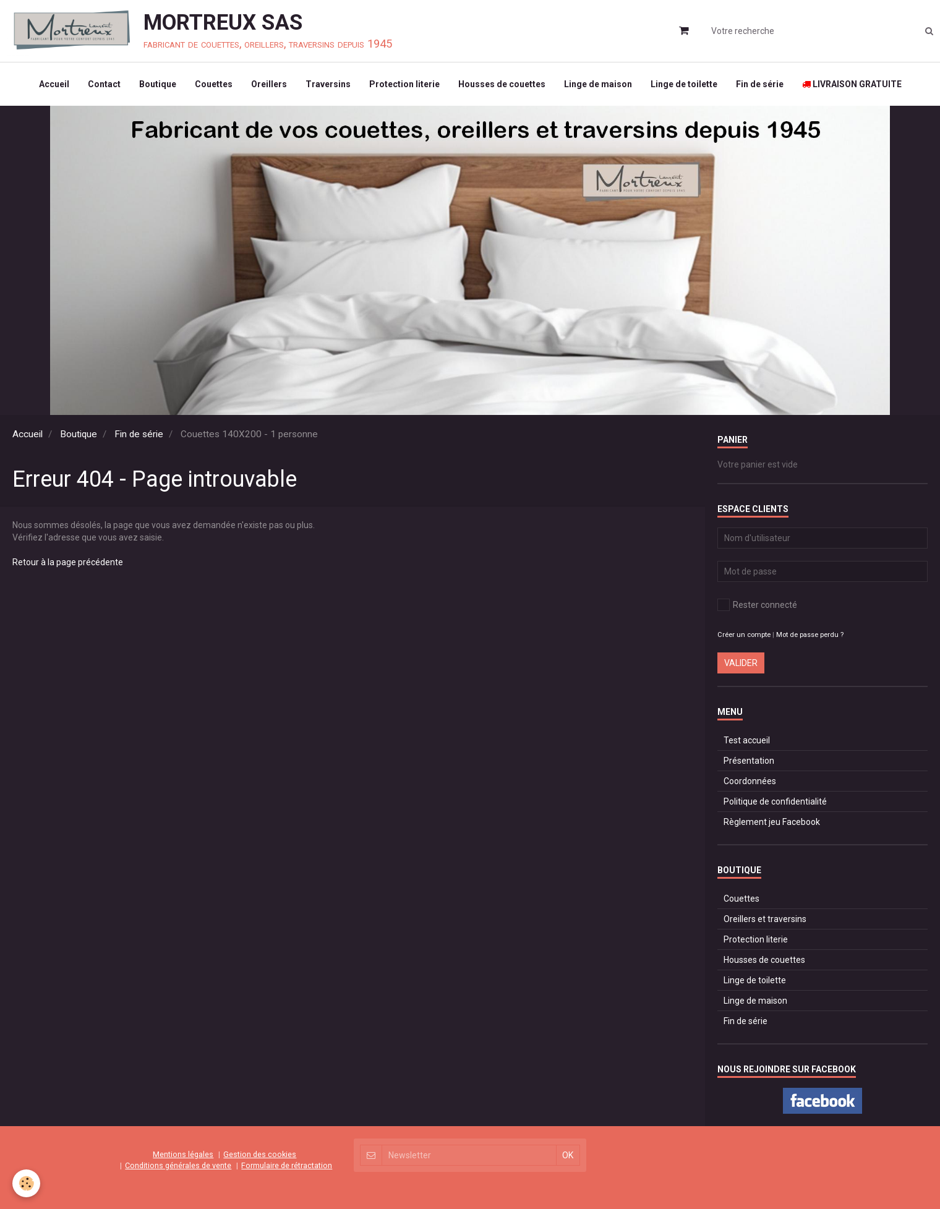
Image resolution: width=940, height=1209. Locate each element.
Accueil (54, 84)
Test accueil (747, 740)
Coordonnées (750, 781)
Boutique (157, 84)
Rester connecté (757, 605)
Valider (741, 663)
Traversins (328, 84)
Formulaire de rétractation (286, 1165)
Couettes (214, 84)
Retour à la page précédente (67, 562)
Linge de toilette (684, 84)
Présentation (749, 761)
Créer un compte (744, 635)
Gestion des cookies (259, 1154)
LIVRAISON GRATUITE (852, 84)
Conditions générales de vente (178, 1165)
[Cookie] (26, 1183)
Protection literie (404, 84)
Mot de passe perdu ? (810, 635)
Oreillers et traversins (765, 919)
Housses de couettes (501, 84)
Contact (104, 84)
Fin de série (760, 84)
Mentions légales (183, 1154)
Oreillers (269, 84)
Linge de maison (598, 84)
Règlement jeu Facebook (772, 822)
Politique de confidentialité (775, 801)
